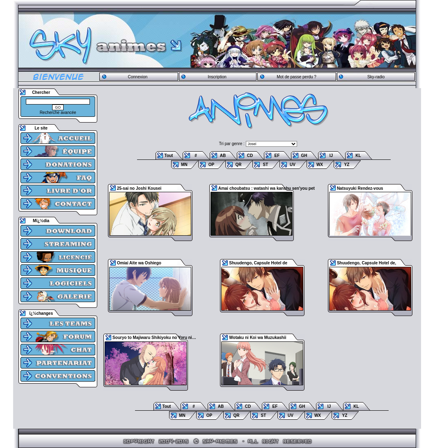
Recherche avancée (58, 112)
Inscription (217, 77)
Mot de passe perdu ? (296, 77)
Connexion (137, 77)
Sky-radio (376, 77)
